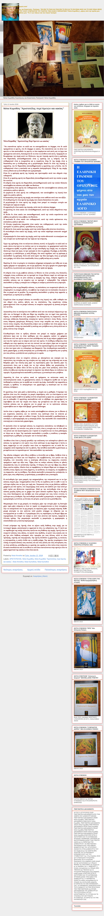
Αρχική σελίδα (33, 570)
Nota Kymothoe (31, 562)
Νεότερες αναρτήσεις (13, 570)
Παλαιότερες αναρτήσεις (56, 570)
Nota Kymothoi (43, 562)
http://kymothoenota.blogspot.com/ (14, 6)
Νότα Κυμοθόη (28, 559)
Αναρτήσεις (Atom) (40, 576)
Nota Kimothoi (18, 562)
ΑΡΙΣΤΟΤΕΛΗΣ (15, 559)
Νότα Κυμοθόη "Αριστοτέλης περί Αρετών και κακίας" (33, 108)
